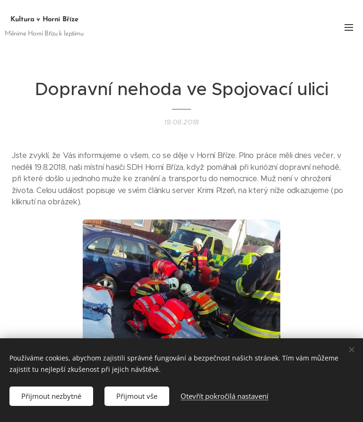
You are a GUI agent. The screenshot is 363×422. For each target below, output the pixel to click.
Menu (349, 27)
